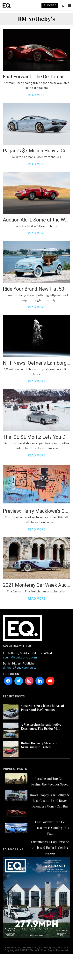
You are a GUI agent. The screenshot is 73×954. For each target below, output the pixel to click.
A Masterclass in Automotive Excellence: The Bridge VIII (41, 726)
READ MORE (36, 95)
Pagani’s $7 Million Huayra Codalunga (36, 151)
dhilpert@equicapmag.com (21, 667)
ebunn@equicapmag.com (20, 657)
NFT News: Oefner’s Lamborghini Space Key (36, 363)
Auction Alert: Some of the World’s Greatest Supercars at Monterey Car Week (36, 220)
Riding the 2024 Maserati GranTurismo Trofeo (39, 745)
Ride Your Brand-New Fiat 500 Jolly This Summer (36, 289)
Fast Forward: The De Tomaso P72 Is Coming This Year (36, 76)
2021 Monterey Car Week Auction (36, 585)
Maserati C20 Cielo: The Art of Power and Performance (42, 708)
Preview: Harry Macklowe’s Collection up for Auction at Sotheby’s (36, 511)
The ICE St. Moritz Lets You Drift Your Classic (36, 437)
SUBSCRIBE (50, 5)
